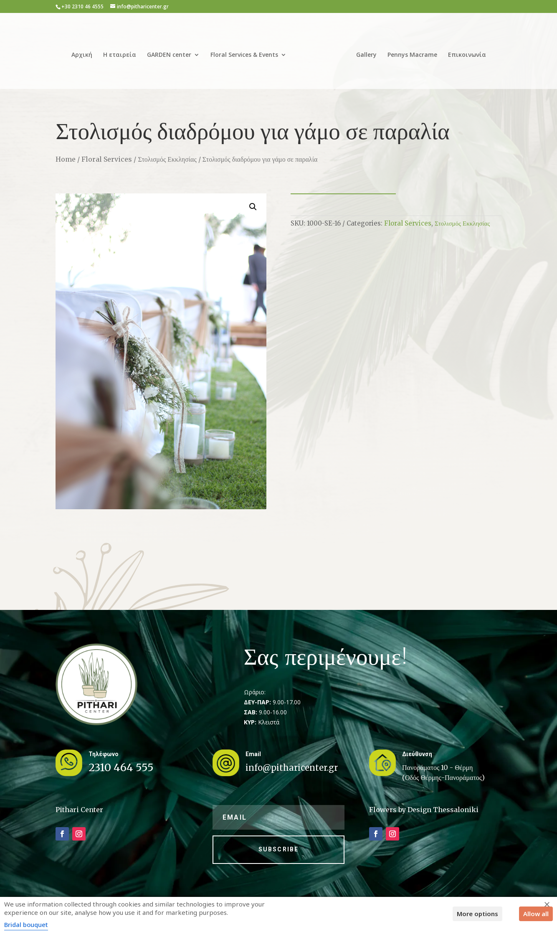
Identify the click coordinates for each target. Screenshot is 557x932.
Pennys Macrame (409, 52)
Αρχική (84, 52)
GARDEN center (172, 52)
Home (66, 159)
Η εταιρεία (122, 52)
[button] (253, 206)
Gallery (363, 52)
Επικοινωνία (464, 52)
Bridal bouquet (26, 924)
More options (477, 913)
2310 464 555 (121, 767)
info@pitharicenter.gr (292, 767)
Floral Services (106, 159)
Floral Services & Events (247, 52)
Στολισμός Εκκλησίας (167, 159)
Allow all (536, 913)
